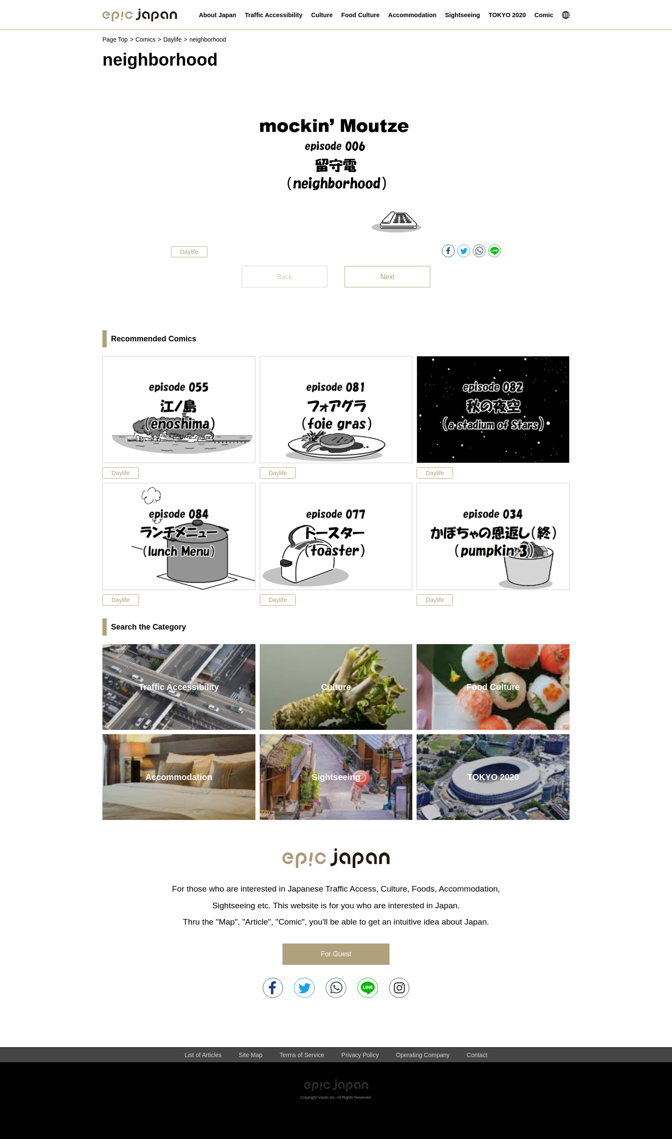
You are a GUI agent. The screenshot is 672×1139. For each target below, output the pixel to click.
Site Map (250, 1055)
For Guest (336, 954)
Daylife (172, 39)
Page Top (115, 39)
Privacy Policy (360, 1055)
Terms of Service (301, 1055)
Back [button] (284, 276)
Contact (477, 1055)
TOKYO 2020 (493, 777)
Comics (145, 39)
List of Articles (203, 1055)
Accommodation (179, 777)
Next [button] (388, 276)
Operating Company (423, 1055)
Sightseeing (336, 777)
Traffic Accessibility (179, 687)
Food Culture (492, 687)
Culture (336, 687)
